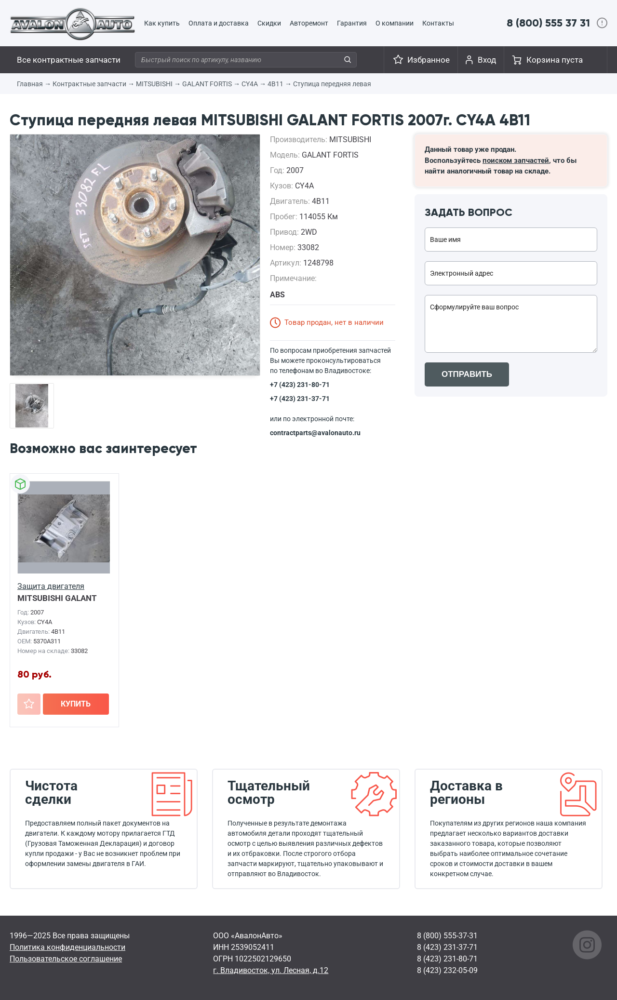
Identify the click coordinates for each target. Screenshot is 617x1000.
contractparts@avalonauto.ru (315, 433)
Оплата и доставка (218, 23)
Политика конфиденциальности (67, 947)
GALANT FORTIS (207, 84)
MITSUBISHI (154, 84)
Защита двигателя (50, 586)
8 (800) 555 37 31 (548, 22)
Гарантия (352, 23)
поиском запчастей (516, 160)
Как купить (162, 23)
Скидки (269, 23)
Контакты (438, 23)
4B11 (275, 84)
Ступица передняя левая (332, 84)
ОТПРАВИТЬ (467, 374)
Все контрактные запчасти (69, 60)
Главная (30, 84)
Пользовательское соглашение (66, 958)
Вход (487, 60)
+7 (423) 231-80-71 (300, 384)
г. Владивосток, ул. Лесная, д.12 (270, 970)
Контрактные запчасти (89, 84)
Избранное (428, 60)
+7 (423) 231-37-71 (300, 398)
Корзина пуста (554, 60)
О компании (395, 23)
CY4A (249, 84)
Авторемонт (309, 23)
